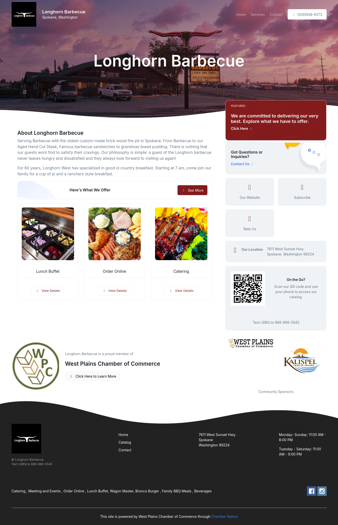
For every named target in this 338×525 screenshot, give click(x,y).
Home (241, 14)
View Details (48, 291)
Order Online (114, 271)
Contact (276, 14)
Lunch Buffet (48, 271)
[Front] (25, 14)
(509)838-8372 (307, 14)
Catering (181, 271)
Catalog (125, 442)
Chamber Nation (224, 516)
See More (192, 190)
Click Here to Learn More (92, 376)
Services (258, 14)
